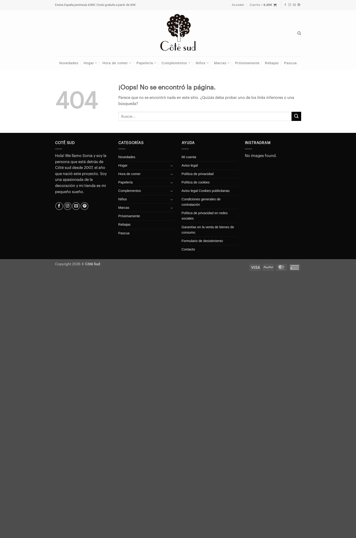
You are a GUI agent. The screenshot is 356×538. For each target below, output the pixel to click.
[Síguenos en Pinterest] (298, 5)
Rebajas (272, 63)
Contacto (188, 249)
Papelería (146, 63)
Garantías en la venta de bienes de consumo (208, 229)
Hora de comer (117, 63)
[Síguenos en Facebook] (285, 5)
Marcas (222, 63)
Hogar (90, 63)
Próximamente (247, 63)
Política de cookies (196, 182)
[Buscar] (299, 33)
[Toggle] (172, 165)
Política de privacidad (198, 174)
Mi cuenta (189, 157)
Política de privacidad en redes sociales (205, 215)
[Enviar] (296, 116)
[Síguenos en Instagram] (289, 5)
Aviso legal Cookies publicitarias (206, 191)
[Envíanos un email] (294, 5)
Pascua (290, 63)
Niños (202, 63)
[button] (238, 4)
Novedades (69, 63)
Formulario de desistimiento (202, 241)
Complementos (176, 63)
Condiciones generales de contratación (201, 201)
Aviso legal (190, 165)
